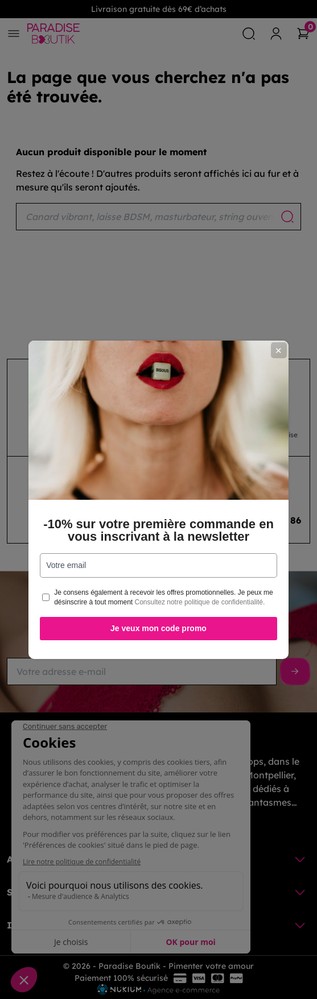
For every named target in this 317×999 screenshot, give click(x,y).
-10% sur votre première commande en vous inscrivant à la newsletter (158, 530)
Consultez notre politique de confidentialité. (200, 602)
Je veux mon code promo (158, 628)
